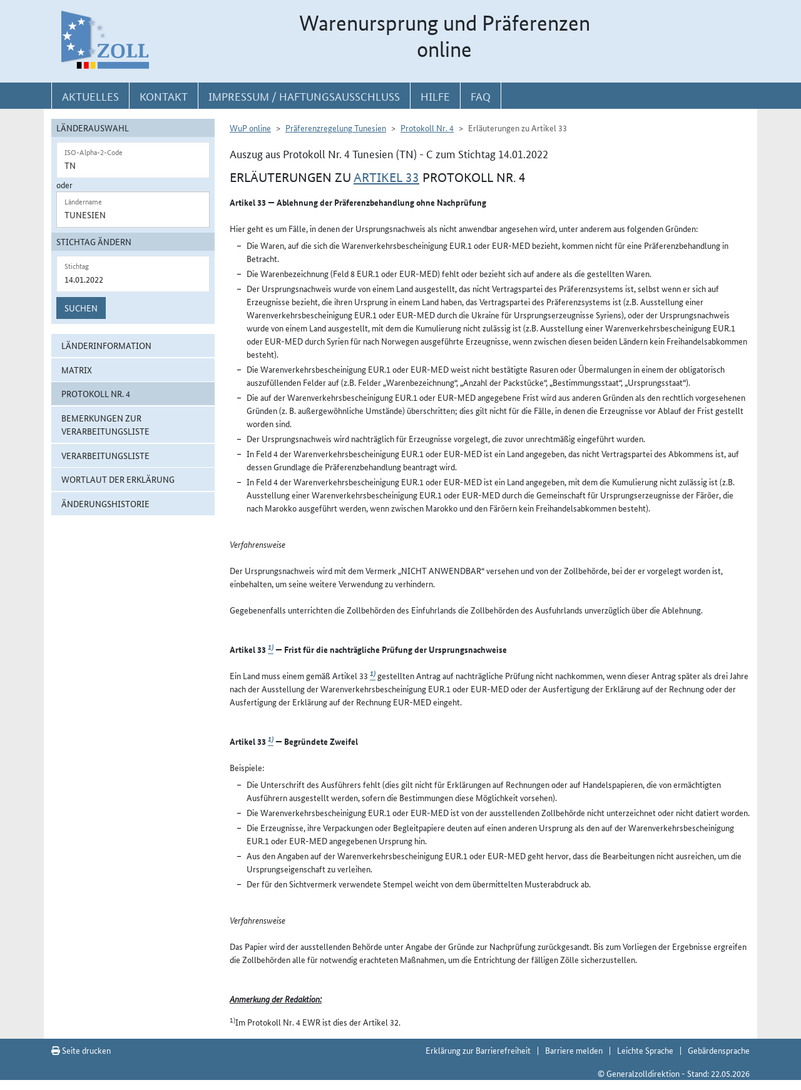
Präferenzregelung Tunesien (335, 127)
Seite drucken (81, 1050)
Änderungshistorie (105, 503)
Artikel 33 (386, 177)
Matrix (76, 369)
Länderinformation (106, 345)
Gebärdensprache (719, 1050)
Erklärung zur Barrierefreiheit (478, 1050)
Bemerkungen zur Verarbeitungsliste (105, 424)
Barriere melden (574, 1050)
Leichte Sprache (645, 1050)
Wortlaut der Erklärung (118, 479)
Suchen (81, 307)
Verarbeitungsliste (105, 455)
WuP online (250, 127)
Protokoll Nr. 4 (95, 393)
